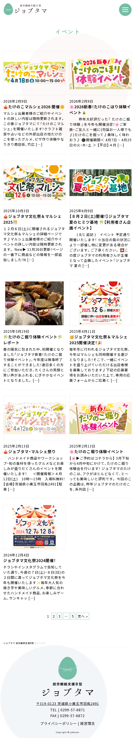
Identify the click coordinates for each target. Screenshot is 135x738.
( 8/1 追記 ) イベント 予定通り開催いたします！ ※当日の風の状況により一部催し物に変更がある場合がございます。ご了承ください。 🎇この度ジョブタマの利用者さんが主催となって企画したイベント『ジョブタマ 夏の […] (100, 250)
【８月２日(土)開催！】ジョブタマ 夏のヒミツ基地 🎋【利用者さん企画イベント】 (100, 222)
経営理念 (87, 723)
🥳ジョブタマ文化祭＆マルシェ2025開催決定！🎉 (98, 339)
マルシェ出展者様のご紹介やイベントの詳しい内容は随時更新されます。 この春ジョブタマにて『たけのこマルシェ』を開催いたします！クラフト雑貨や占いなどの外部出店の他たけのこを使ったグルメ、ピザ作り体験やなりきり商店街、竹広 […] (34, 129)
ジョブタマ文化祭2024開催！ (29, 560)
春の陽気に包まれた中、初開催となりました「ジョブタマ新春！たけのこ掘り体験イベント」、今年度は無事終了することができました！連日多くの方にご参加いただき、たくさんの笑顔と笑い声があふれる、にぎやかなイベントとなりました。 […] (33, 365)
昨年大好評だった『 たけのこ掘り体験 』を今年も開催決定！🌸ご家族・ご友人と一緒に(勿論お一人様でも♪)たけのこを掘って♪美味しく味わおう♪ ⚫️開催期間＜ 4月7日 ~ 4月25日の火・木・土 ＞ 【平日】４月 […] (100, 132)
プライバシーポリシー (58, 723)
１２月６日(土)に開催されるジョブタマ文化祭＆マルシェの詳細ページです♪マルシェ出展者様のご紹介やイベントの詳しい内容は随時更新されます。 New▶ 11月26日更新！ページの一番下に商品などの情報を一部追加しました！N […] (34, 244)
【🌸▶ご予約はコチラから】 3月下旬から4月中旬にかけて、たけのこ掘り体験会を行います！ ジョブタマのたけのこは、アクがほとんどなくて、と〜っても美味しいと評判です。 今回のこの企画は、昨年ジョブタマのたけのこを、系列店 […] (100, 473)
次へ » (83, 616)
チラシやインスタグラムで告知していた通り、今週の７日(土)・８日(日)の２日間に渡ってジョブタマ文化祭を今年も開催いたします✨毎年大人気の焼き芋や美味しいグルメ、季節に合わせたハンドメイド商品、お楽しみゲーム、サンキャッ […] (34, 582)
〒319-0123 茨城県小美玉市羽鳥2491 (67, 703)
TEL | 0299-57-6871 (67, 709)
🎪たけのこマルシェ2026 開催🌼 (34, 106)
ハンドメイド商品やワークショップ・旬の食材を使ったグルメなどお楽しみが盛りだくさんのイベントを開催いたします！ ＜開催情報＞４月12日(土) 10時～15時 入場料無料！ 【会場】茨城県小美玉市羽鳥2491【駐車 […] (34, 473)
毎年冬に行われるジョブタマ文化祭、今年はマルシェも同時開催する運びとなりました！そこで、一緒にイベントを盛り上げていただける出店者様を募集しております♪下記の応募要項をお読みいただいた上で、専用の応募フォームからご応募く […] (99, 365)
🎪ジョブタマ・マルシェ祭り (29, 451)
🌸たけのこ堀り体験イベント (96, 451)
